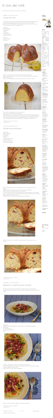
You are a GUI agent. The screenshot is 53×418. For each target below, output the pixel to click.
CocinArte (44, 198)
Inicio (22, 411)
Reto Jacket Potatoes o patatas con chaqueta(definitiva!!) (45, 201)
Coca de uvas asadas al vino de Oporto (45, 142)
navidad (45, 54)
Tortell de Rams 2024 (45, 109)
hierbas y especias (44, 72)
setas (48, 61)
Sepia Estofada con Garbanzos (44, 96)
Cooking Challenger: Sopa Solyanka (45, 194)
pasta (8, 407)
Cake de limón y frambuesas (12, 129)
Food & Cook (44, 153)
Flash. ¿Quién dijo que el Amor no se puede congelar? (45, 187)
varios (43, 65)
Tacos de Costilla (45, 80)
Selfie (43, 160)
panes (45, 55)
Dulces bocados (45, 129)
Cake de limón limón (9, 18)
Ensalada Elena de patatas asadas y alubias (45, 74)
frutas (46, 46)
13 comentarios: (15, 277)
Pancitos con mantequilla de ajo (44, 121)
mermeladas (44, 52)
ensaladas (44, 43)
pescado (43, 58)
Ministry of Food (45, 53)
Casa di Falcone (45, 167)
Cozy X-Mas (44, 164)
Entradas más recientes (7, 411)
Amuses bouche (45, 87)
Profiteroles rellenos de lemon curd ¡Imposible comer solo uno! (45, 115)
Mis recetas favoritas (44, 119)
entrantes (45, 45)
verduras (44, 66)
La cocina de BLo (44, 79)
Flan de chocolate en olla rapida (45, 131)
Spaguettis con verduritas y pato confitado (17, 285)
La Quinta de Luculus (44, 192)
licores (43, 51)
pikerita (43, 134)
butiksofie (44, 163)
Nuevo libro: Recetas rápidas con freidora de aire (45, 102)
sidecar (43, 84)
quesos (43, 60)
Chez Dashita (44, 159)
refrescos (43, 61)
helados (43, 49)
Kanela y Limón (45, 125)
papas (43, 56)
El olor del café (13, 6)
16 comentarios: (15, 121)
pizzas (48, 58)
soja (44, 62)
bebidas (47, 31)
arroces (43, 31)
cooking (44, 36)
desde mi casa (44, 205)
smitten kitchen (45, 83)
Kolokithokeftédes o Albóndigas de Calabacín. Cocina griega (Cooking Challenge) (45, 148)
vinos (43, 67)
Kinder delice (44, 126)
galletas (43, 47)
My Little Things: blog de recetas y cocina (45, 93)
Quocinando (44, 145)
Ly (43, 226)
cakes (8, 122)
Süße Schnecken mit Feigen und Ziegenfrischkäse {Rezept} (45, 169)
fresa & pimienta (44, 174)
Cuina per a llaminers (44, 107)
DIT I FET (44, 112)
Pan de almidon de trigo (44, 136)
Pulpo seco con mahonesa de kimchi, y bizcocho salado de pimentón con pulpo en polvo (45, 178)
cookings (47, 38)
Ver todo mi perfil (45, 228)
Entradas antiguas (36, 411)
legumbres (44, 50)
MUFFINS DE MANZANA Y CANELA (44, 155)
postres (45, 59)
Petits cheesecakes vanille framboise (45, 89)
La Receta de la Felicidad (45, 209)
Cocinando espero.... (44, 184)
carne (43, 34)
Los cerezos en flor (45, 140)
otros (48, 54)
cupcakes (47, 39)
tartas (45, 63)
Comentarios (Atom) (11, 413)
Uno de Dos (44, 99)
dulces (47, 41)
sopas (47, 62)
